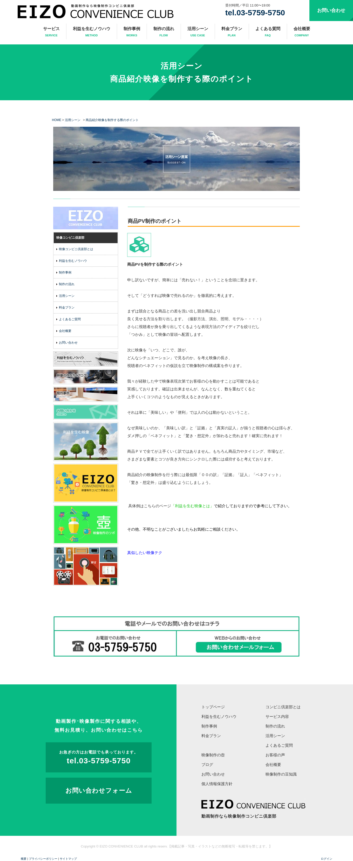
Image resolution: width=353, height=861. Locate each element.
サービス (51, 32)
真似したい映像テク (144, 552)
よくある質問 (267, 32)
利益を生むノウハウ (91, 32)
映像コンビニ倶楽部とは (76, 249)
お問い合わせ (331, 10)
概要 (23, 858)
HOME (56, 120)
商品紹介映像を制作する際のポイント (181, 79)
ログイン (326, 858)
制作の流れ (163, 32)
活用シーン (197, 32)
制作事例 (132, 32)
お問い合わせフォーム (98, 790)
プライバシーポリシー (43, 858)
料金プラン (231, 32)
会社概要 (302, 32)
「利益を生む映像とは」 (192, 506)
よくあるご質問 (70, 319)
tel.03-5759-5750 (255, 12)
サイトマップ (68, 858)
